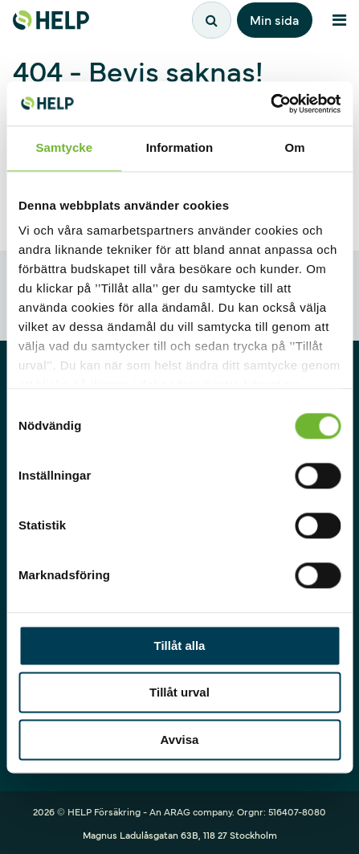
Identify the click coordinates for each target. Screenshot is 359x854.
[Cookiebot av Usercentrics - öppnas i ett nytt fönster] (270, 103)
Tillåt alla (180, 645)
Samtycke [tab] (63, 147)
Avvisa (180, 739)
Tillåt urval (179, 693)
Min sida (275, 19)
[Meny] (339, 20)
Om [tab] (295, 147)
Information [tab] (180, 147)
